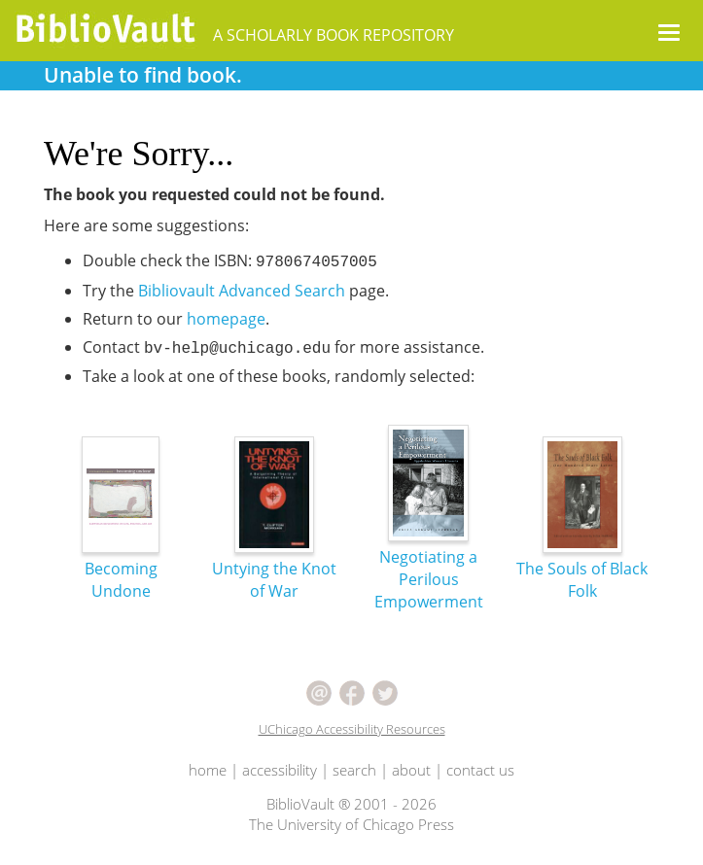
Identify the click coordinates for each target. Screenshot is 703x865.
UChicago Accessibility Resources (352, 729)
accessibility (279, 769)
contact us (480, 769)
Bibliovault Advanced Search (241, 290)
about (411, 769)
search (354, 769)
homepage (226, 318)
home (208, 769)
